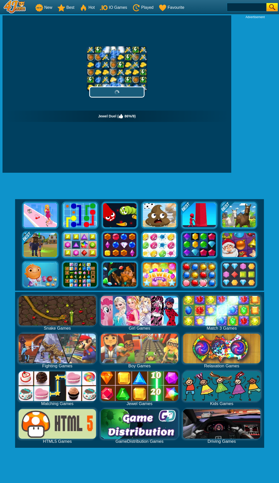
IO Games (113, 7)
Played (143, 7)
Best (65, 7)
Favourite (171, 7)
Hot (87, 7)
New (43, 7)
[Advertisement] (255, 94)
